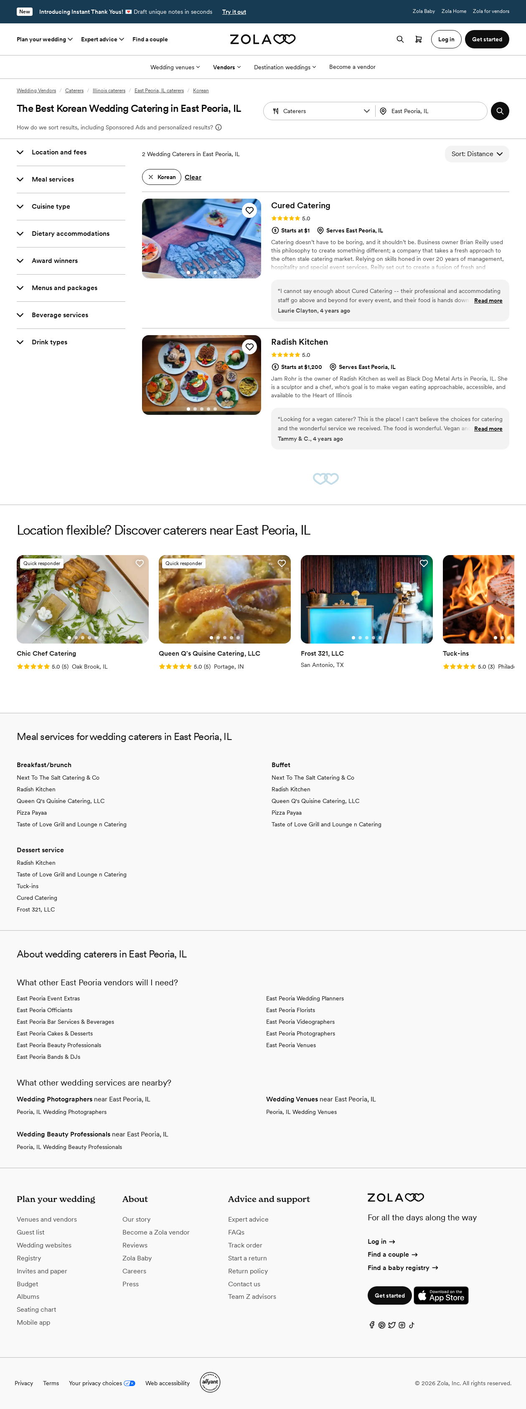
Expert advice (103, 39)
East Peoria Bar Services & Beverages (65, 1021)
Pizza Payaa (32, 812)
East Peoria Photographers (300, 1033)
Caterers (74, 90)
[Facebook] (372, 1327)
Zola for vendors (491, 11)
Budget (27, 1284)
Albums (28, 1296)
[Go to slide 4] (208, 272)
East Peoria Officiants (44, 1010)
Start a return (247, 1258)
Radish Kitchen (36, 789)
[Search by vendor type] (320, 111)
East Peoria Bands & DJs (48, 1056)
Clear (193, 177)
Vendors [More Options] (227, 67)
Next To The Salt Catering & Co (58, 777)
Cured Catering (37, 897)
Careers (134, 1271)
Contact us (244, 1284)
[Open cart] (418, 39)
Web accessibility (167, 1383)
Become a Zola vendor (156, 1232)
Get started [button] (487, 39)
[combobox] (432, 111)
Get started (390, 1295)
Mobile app (33, 1322)
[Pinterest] (382, 1327)
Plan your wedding (45, 39)
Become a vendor (352, 66)
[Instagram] (402, 1327)
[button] (367, 111)
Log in (382, 1241)
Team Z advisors (252, 1296)
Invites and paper (42, 1271)
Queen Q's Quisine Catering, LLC (60, 801)
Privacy (24, 1383)
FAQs (236, 1232)
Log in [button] (446, 39)
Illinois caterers (109, 90)
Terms (51, 1383)
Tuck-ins (27, 886)
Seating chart (36, 1309)
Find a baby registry (404, 1268)
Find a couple (150, 39)
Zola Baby (424, 11)
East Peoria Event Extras (48, 998)
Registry (29, 1258)
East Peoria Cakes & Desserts (55, 1033)
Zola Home (454, 11)
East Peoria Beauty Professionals (59, 1045)
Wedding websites (44, 1245)
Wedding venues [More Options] (175, 67)
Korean (201, 90)
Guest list (30, 1232)
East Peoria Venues (291, 1045)
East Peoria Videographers (300, 1021)
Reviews (134, 1245)
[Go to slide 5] (215, 272)
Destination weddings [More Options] (285, 67)
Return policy (248, 1271)
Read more (488, 300)
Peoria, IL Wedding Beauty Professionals (69, 1147)
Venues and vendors (47, 1219)
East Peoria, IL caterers (159, 90)
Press (130, 1284)
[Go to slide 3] (201, 272)
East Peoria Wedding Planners (305, 998)
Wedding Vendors (36, 90)
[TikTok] (412, 1327)
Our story (136, 1219)
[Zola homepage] (263, 39)
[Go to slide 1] (188, 272)
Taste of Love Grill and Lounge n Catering (72, 824)
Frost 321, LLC (36, 909)
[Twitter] (392, 1327)
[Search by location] (432, 111)
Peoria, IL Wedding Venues (301, 1112)
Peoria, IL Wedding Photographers (62, 1112)
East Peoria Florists (290, 1010)
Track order (245, 1245)
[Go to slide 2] (195, 272)
